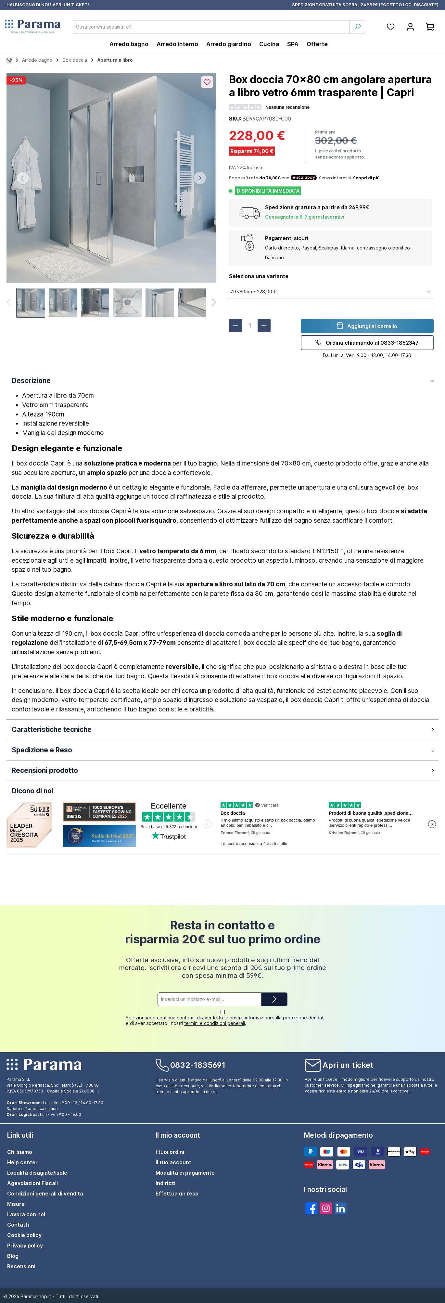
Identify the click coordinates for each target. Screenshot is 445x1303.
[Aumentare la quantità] (264, 325)
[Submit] (274, 1005)
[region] (111, 196)
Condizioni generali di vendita (45, 1193)
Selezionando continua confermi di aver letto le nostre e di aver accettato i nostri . (225, 1020)
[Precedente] (22, 178)
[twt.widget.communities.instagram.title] (326, 1208)
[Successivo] (199, 178)
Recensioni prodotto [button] (45, 770)
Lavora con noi (26, 1214)
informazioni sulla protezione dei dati (284, 1017)
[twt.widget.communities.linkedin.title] (340, 1208)
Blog (13, 1256)
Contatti (18, 1224)
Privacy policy (25, 1245)
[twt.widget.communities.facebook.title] (311, 1208)
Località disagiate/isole (37, 1172)
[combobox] (211, 26)
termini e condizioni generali (214, 1023)
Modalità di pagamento (185, 1172)
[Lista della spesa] (390, 26)
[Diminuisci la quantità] (235, 325)
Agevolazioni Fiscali (32, 1183)
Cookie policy (24, 1235)
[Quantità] (249, 325)
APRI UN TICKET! (71, 4)
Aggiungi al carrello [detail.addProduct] (367, 325)
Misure (16, 1204)
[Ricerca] (357, 26)
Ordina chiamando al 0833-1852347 (367, 342)
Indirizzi (165, 1183)
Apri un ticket (348, 1065)
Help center (22, 1162)
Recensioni (21, 1266)
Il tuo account (173, 1162)
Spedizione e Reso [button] (42, 750)
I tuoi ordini (170, 1152)
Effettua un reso (177, 1193)
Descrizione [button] (31, 381)
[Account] (410, 26)
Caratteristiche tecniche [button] (52, 729)
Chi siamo (19, 1152)
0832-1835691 (197, 1065)
